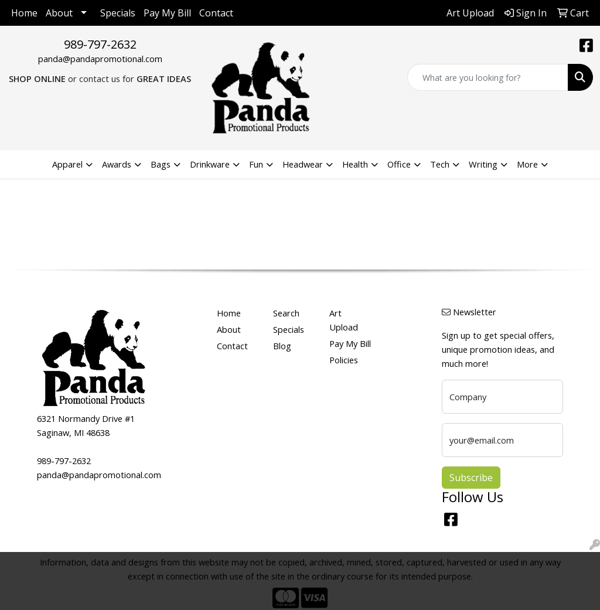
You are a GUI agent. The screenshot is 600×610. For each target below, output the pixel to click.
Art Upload (343, 320)
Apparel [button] (67, 164)
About (59, 12)
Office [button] (399, 164)
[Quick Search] (487, 77)
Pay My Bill (167, 12)
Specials (117, 12)
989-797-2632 (100, 44)
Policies (343, 360)
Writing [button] (483, 164)
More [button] (527, 164)
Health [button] (355, 164)
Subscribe (471, 477)
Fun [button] (256, 164)
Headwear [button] (302, 164)
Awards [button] (116, 164)
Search (286, 313)
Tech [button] (439, 164)
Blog (282, 346)
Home (24, 12)
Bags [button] (161, 164)
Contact (216, 12)
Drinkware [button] (210, 164)
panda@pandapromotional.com (100, 58)
